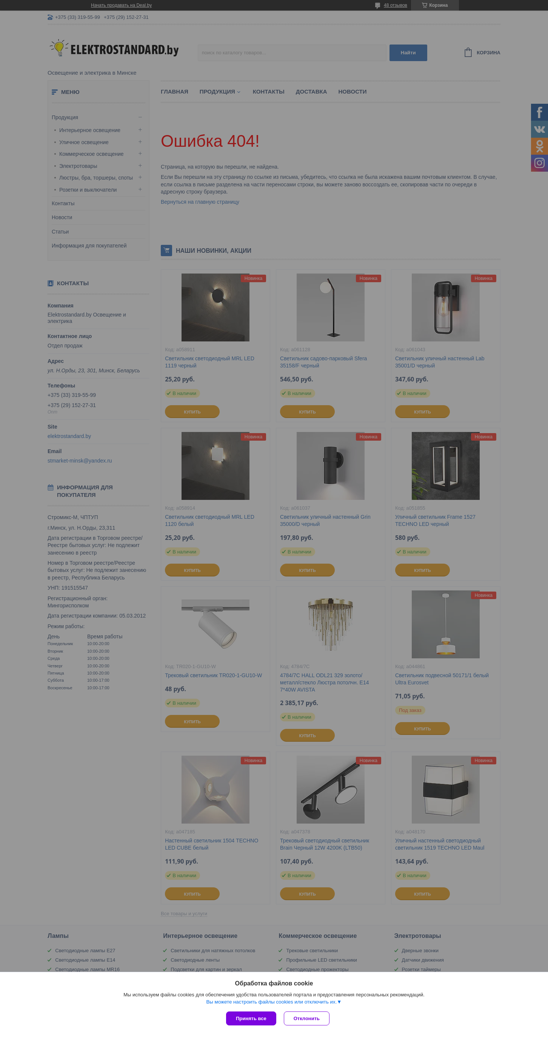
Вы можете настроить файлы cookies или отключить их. (271, 1002)
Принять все (251, 1018)
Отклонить (307, 1018)
